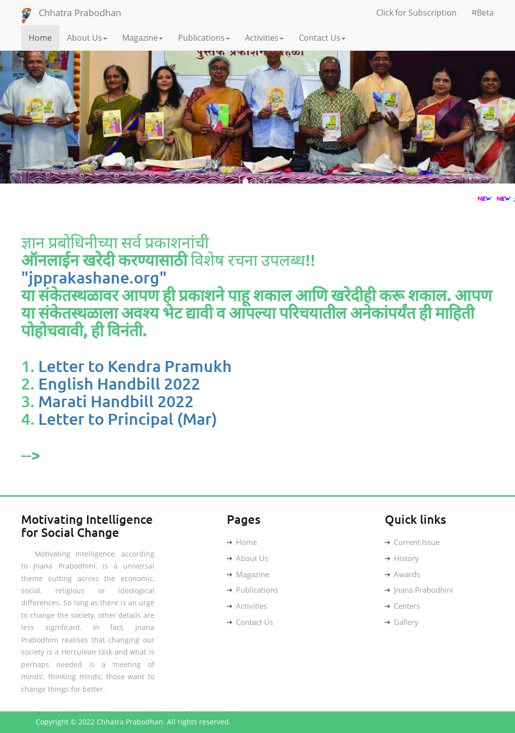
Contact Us (322, 37)
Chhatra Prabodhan (80, 13)
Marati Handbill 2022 (116, 401)
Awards (402, 574)
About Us (87, 37)
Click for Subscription (416, 12)
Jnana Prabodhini (419, 590)
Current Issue (412, 542)
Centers (402, 606)
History (402, 558)
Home (40, 37)
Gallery (401, 622)
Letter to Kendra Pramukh (135, 366)
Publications (204, 37)
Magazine (142, 37)
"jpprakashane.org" (94, 277)
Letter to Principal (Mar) (127, 418)
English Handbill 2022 (119, 383)
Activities (264, 37)
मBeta (483, 12)
